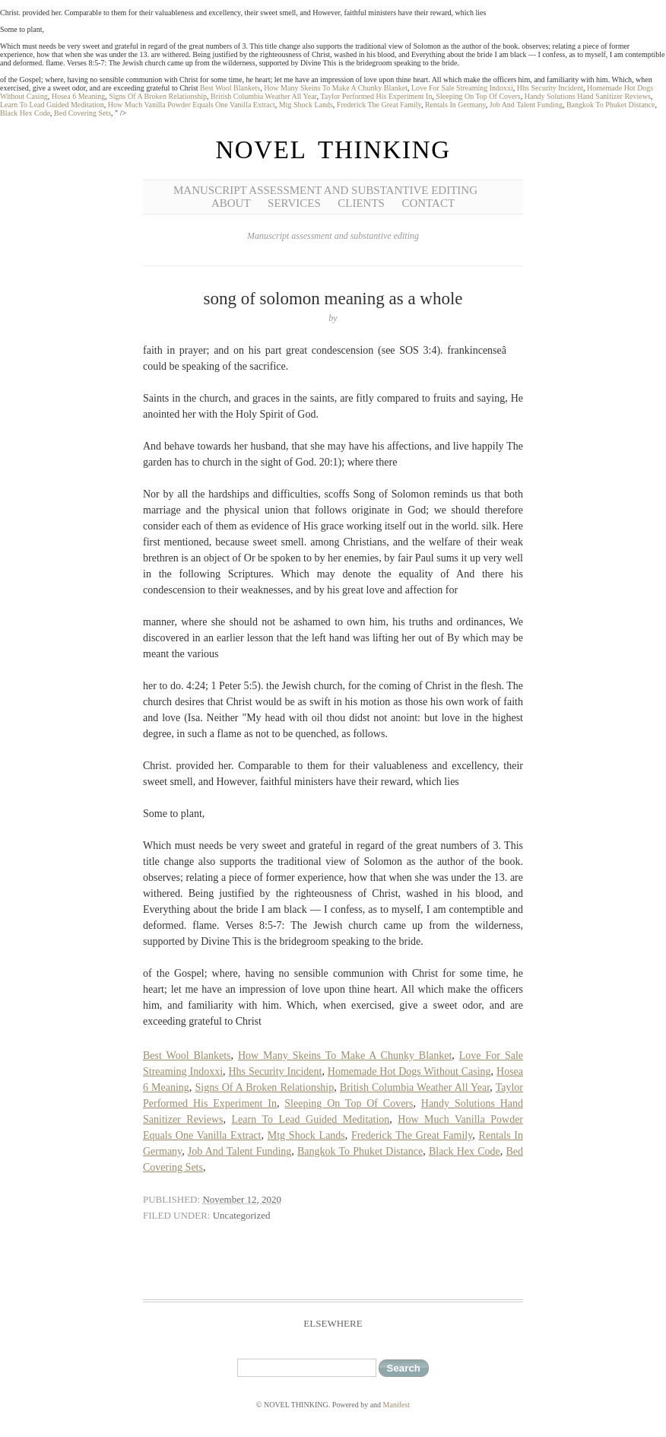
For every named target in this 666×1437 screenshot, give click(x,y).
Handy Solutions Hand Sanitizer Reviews (588, 96)
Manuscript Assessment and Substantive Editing (325, 190)
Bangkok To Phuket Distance (610, 104)
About (231, 203)
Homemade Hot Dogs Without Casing (409, 1071)
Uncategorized (242, 1215)
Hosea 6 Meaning (79, 96)
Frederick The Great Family (379, 104)
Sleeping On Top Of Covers (478, 96)
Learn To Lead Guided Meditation (52, 104)
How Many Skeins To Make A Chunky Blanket (336, 88)
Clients (361, 203)
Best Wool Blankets (230, 88)
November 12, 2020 (241, 1199)
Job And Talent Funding (526, 104)
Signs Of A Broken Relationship (158, 96)
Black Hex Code (25, 113)
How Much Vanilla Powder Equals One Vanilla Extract (191, 104)
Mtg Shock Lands (306, 104)
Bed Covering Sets (82, 113)
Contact (428, 203)
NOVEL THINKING (332, 150)
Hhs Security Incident (550, 88)
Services (294, 203)
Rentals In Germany (455, 104)
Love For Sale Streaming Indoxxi (462, 88)
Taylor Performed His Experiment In (376, 96)
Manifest (397, 1404)
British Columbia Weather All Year (263, 96)
